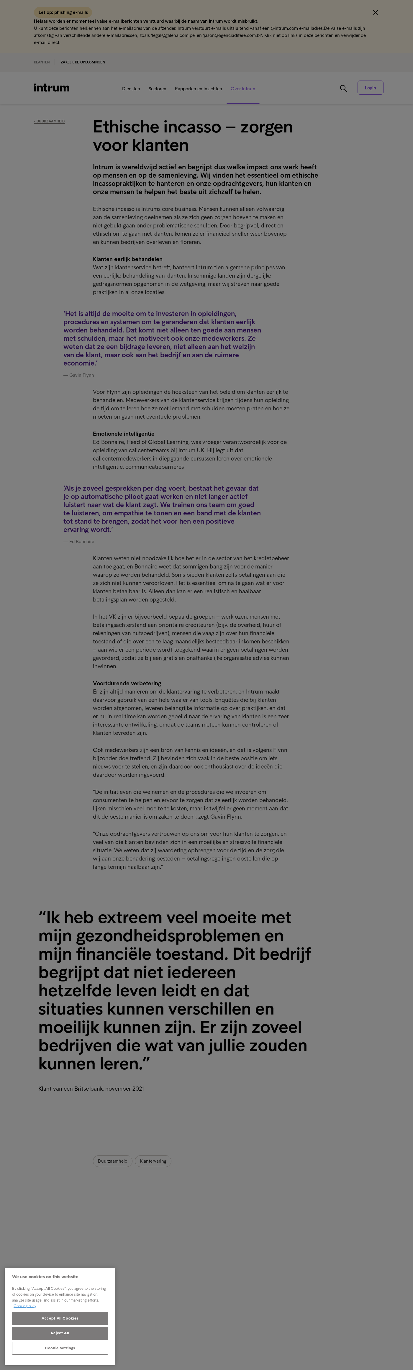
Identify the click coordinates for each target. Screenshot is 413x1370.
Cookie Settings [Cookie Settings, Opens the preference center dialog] (60, 1348)
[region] (60, 1316)
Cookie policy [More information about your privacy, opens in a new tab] (25, 1306)
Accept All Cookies (60, 1318)
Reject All (60, 1333)
